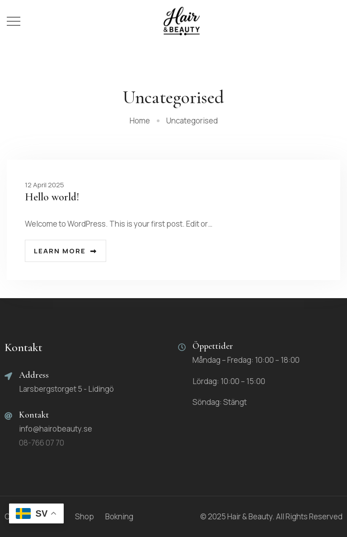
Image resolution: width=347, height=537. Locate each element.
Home (140, 120)
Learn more (65, 251)
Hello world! (52, 197)
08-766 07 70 (41, 442)
